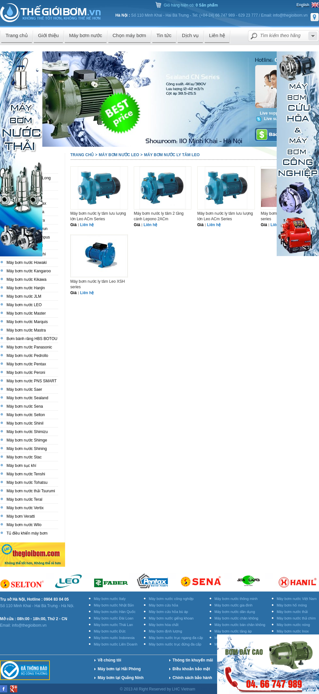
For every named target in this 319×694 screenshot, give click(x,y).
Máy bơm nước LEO (119, 155)
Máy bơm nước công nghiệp (171, 599)
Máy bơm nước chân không (236, 618)
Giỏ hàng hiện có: (191, 5)
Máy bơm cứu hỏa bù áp (168, 612)
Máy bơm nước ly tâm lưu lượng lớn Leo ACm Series (98, 216)
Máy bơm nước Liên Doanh (115, 644)
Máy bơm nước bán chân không (240, 625)
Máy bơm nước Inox (293, 631)
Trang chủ (82, 155)
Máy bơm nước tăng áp (233, 631)
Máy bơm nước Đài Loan (113, 618)
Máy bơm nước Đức (110, 631)
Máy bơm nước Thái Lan (113, 625)
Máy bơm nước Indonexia (114, 638)
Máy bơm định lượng (165, 631)
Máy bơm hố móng (292, 605)
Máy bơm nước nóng (293, 625)
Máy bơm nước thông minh (236, 599)
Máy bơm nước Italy (110, 599)
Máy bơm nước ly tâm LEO (172, 155)
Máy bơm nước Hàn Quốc (114, 612)
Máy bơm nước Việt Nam (297, 599)
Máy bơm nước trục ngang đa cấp (176, 638)
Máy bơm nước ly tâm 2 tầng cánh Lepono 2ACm (159, 216)
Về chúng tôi (109, 660)
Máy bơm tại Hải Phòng (119, 669)
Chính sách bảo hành (192, 677)
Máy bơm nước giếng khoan (171, 618)
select (312, 36)
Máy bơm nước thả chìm (296, 618)
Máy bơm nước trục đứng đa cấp (175, 644)
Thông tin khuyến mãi (193, 660)
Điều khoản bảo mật (191, 669)
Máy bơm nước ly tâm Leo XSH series (97, 284)
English (303, 5)
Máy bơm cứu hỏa (163, 605)
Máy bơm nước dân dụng (235, 612)
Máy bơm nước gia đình (234, 605)
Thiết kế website (213, 689)
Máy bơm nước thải (292, 612)
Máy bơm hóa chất (163, 625)
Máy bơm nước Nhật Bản (114, 605)
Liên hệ (87, 225)
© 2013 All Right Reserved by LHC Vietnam (158, 689)
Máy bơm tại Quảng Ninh (121, 677)
